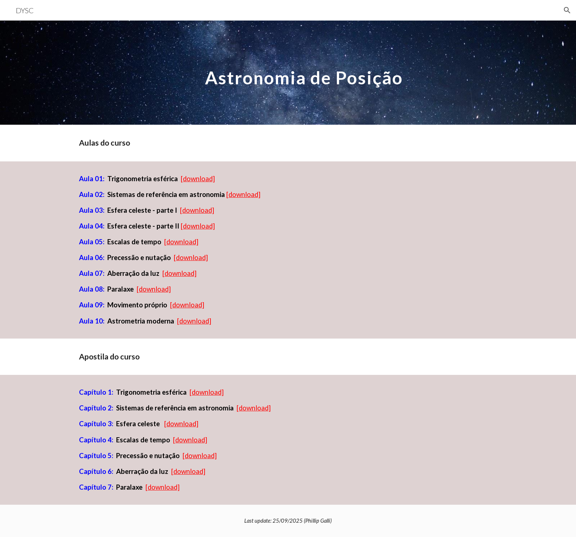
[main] (306, 72)
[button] (567, 10)
